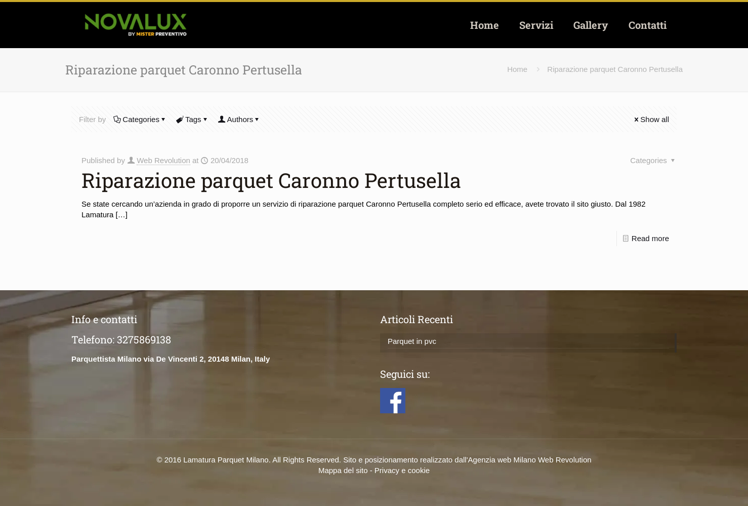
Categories (140, 119)
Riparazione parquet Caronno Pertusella (615, 69)
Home (517, 69)
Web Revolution (163, 160)
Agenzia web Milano (502, 459)
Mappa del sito (343, 470)
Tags (192, 119)
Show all (651, 119)
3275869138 (144, 339)
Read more (650, 238)
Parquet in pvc (412, 341)
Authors (239, 119)
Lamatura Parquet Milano (225, 459)
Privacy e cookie (402, 470)
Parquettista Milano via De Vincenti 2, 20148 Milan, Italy (170, 359)
